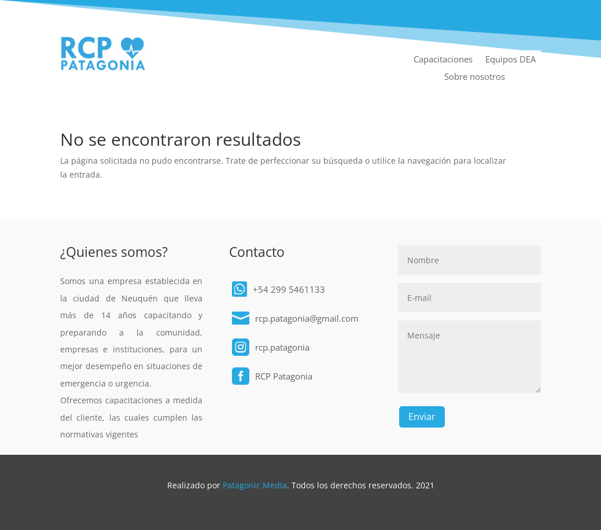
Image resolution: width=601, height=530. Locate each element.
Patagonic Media (255, 485)
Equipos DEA (510, 60)
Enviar (422, 416)
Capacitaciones (443, 60)
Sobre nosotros (474, 77)
